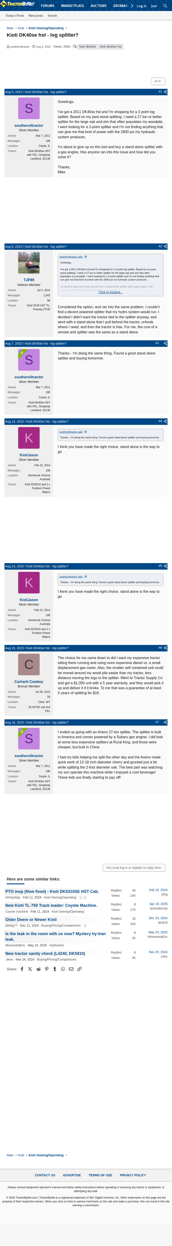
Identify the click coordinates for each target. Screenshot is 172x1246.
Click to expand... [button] (111, 292)
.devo (9, 959)
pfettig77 (11, 925)
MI (48, 300)
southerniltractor (20, 46)
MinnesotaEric (15, 945)
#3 (157, 343)
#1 (160, 91)
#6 (160, 647)
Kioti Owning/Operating (60, 897)
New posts (36, 15)
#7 (157, 722)
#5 (160, 566)
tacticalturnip (159, 908)
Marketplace (72, 5)
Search (52, 15)
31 (134, 918)
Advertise (72, 1175)
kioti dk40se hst (111, 46)
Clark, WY (44, 702)
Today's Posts (15, 15)
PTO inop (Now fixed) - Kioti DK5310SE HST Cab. (52, 891)
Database (121, 5)
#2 (160, 246)
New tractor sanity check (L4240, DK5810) (45, 953)
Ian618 (163, 922)
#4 (160, 421)
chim (164, 956)
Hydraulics (56, 945)
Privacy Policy (133, 1175)
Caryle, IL (44, 145)
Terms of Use (100, 1175)
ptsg (165, 894)
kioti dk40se (87, 46)
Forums (47, 5)
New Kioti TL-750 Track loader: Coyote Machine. (51, 905)
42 (134, 890)
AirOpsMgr (12, 897)
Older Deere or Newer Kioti (31, 919)
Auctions (99, 5)
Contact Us (45, 1175)
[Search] (165, 6)
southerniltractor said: (71, 256)
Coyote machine (16, 911)
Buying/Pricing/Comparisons (61, 925)
